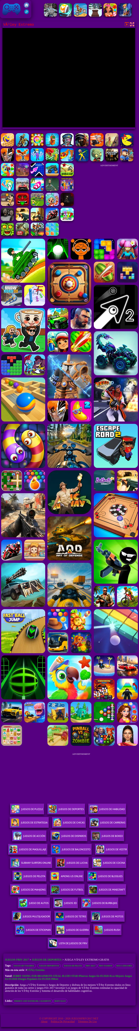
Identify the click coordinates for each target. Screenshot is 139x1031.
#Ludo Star (70, 976)
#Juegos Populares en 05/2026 (34, 979)
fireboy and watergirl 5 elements (32, 1001)
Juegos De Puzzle (27, 810)
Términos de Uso (87, 1021)
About (44, 1021)
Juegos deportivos (49, 966)
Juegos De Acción (29, 837)
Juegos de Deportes (46, 959)
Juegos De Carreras (107, 824)
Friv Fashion (105, 966)
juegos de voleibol (23, 966)
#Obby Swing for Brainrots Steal (37, 976)
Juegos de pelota (73, 966)
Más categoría (124, 966)
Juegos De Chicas (69, 824)
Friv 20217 (91, 966)
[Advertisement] (109, 189)
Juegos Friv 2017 (12, 9)
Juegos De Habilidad (107, 810)
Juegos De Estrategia (29, 824)
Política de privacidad (63, 1021)
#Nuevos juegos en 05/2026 (94, 976)
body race (60, 1001)
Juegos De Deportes (66, 810)
